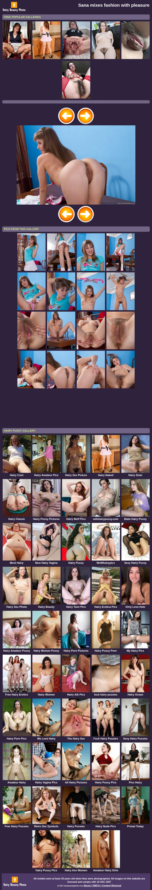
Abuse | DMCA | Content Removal (102, 885)
